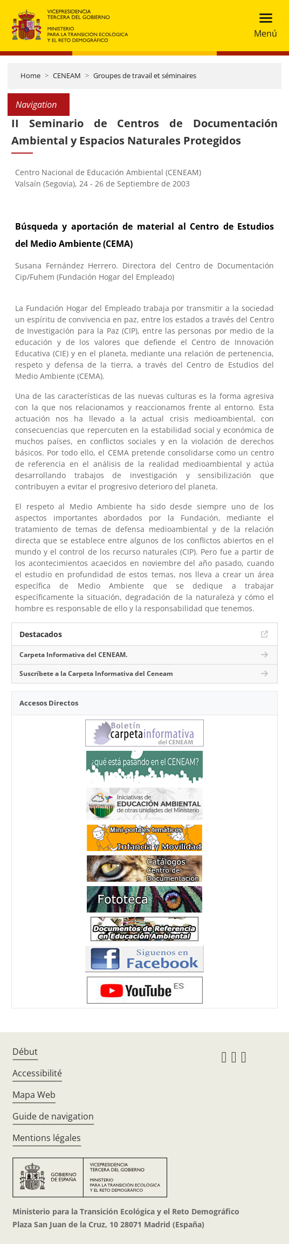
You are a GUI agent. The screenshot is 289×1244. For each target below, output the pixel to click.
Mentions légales (46, 1138)
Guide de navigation (53, 1116)
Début (25, 1052)
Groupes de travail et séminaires (144, 75)
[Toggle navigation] (262, 25)
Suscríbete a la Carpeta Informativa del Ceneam (96, 673)
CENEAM (67, 75)
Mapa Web (34, 1095)
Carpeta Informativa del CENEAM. (73, 654)
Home (30, 75)
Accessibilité (37, 1073)
